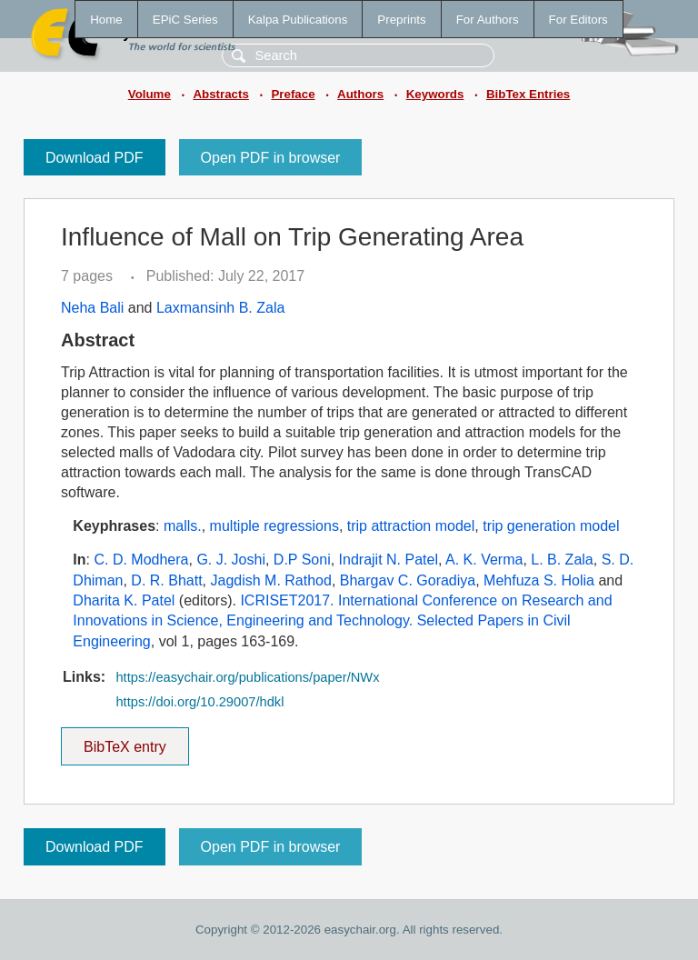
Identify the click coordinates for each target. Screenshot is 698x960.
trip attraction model (411, 526)
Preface (292, 94)
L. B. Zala (562, 559)
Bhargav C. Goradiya (407, 580)
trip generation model (551, 526)
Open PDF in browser (271, 157)
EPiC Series (185, 19)
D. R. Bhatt (166, 580)
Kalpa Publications (298, 19)
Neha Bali (92, 307)
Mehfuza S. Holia (539, 580)
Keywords (435, 94)
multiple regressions (274, 526)
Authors (360, 94)
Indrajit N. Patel (388, 559)
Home (106, 19)
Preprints (401, 19)
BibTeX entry (124, 741)
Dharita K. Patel (123, 600)
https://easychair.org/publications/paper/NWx (247, 677)
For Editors (578, 19)
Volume (149, 94)
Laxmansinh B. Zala (220, 307)
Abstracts (220, 94)
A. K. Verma (484, 559)
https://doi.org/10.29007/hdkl (199, 702)
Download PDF (94, 157)
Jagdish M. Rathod (271, 580)
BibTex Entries (528, 94)
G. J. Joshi (230, 559)
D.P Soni (302, 559)
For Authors (487, 19)
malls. (183, 526)
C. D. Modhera (141, 559)
